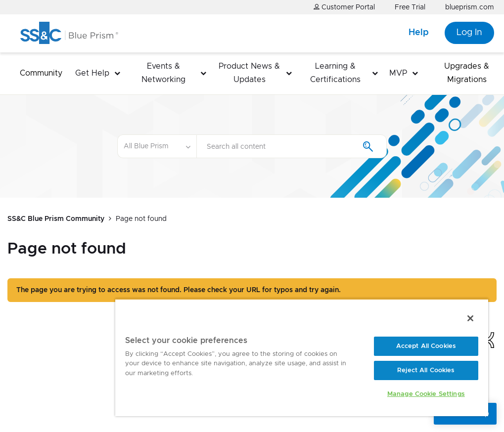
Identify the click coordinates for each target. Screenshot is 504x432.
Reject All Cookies (426, 370)
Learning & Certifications (335, 73)
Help (419, 32)
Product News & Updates (249, 73)
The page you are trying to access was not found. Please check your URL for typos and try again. (178, 290)
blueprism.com (469, 7)
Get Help (92, 73)
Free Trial (410, 7)
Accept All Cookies (426, 346)
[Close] (470, 318)
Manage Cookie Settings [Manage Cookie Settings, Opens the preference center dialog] (426, 394)
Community (41, 73)
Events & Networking (163, 73)
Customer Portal (344, 7)
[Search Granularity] (156, 146)
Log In (469, 32)
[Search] (291, 146)
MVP (398, 73)
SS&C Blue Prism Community (55, 219)
